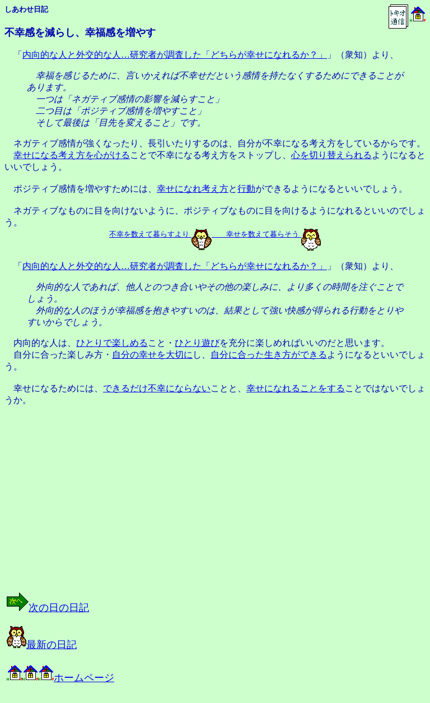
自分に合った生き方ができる (269, 354)
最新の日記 (42, 644)
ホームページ (60, 677)
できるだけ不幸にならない (157, 388)
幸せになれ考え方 (192, 188)
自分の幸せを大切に (152, 354)
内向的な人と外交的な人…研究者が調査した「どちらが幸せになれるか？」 (174, 54)
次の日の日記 (48, 607)
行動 (246, 188)
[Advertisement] (120, 509)
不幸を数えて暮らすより (149, 234)
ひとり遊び (197, 343)
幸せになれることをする (295, 388)
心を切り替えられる (331, 155)
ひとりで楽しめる (112, 343)
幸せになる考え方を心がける (71, 155)
